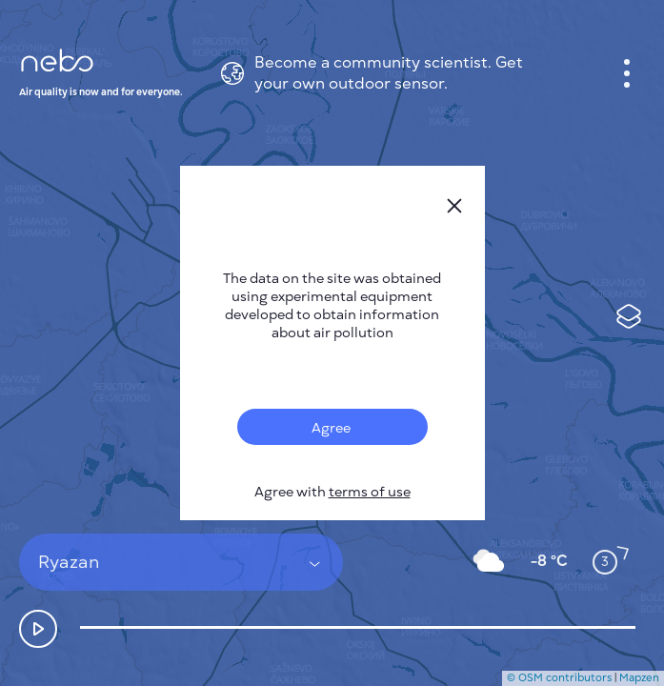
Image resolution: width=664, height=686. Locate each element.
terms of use (370, 492)
